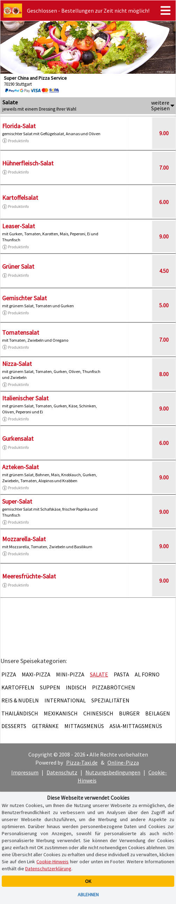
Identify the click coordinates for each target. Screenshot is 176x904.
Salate (99, 674)
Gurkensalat (18, 438)
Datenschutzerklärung (48, 868)
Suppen (50, 687)
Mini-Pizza (70, 674)
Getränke (45, 725)
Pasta (121, 674)
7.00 (164, 167)
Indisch (76, 687)
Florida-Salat (19, 126)
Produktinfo (15, 141)
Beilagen (157, 713)
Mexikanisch (61, 713)
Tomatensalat (20, 332)
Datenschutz (62, 772)
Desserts (13, 725)
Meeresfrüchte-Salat (29, 576)
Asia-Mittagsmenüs (136, 725)
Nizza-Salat (17, 364)
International (65, 700)
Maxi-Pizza (36, 674)
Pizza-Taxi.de (82, 762)
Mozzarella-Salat (24, 539)
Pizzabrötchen (113, 687)
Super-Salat (17, 501)
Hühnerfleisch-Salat (28, 163)
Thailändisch (19, 713)
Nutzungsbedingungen (112, 772)
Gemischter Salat (24, 298)
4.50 (164, 270)
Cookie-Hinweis (52, 861)
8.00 (164, 374)
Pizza (8, 674)
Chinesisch (98, 713)
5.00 (164, 305)
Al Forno (147, 674)
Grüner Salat (18, 266)
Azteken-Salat (20, 467)
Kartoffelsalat (20, 198)
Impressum (24, 772)
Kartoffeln (17, 687)
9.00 (164, 133)
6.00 (164, 201)
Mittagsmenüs (84, 725)
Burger (129, 713)
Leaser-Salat (18, 226)
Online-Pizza (123, 762)
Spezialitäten (110, 700)
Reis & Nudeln (20, 700)
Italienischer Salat (25, 398)
